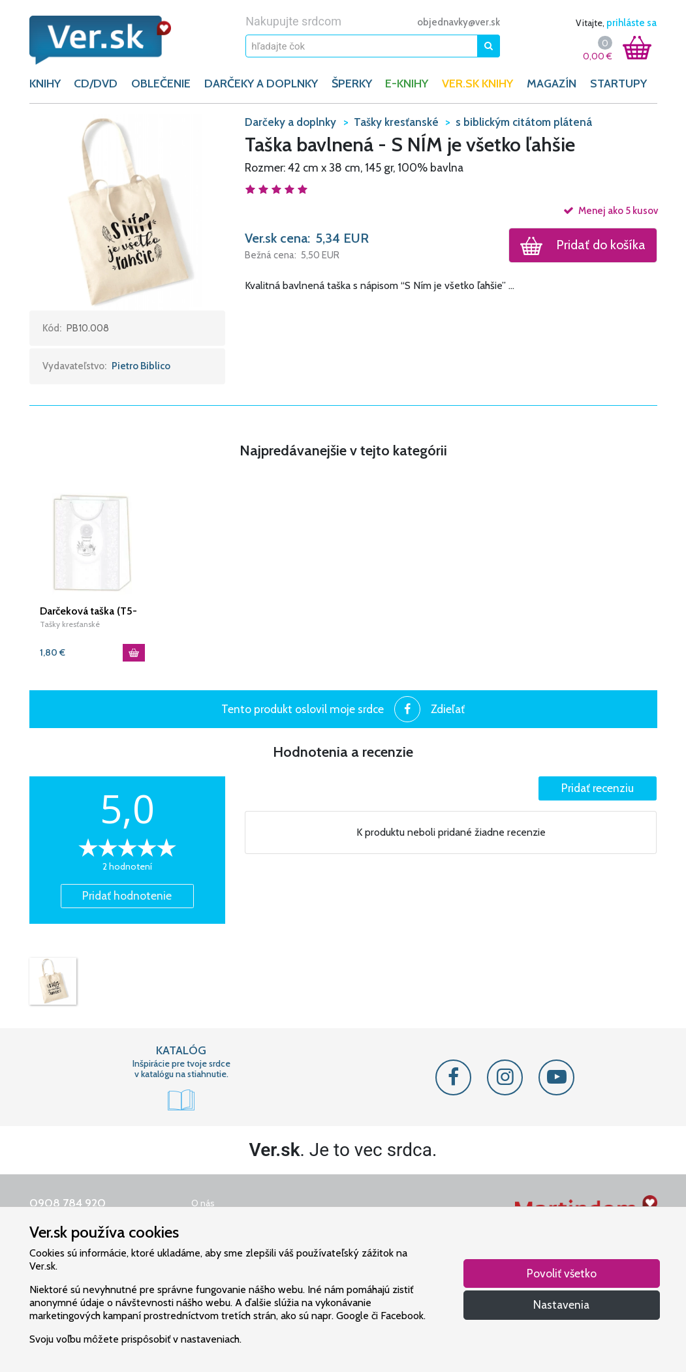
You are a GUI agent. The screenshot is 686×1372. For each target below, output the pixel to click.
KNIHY (45, 83)
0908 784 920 (67, 1203)
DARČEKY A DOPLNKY (261, 83)
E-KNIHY (406, 83)
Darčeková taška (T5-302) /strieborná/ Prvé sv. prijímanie (90, 611)
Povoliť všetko (562, 1273)
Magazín (551, 83)
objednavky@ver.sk (458, 22)
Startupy (618, 83)
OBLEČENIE (161, 83)
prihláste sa (631, 23)
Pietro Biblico (141, 366)
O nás (203, 1203)
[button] (127, 211)
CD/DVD (95, 83)
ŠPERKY (352, 83)
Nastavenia (561, 1304)
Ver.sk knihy (477, 83)
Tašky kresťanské (70, 624)
